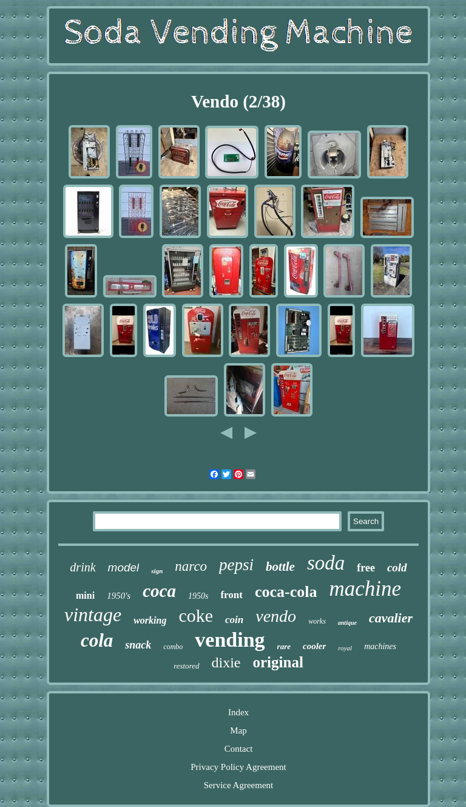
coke (195, 615)
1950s (198, 596)
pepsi (236, 565)
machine (365, 589)
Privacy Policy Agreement (238, 767)
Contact (239, 749)
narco (191, 566)
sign (157, 570)
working (149, 620)
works (317, 621)
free (366, 568)
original (278, 662)
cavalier (391, 617)
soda (326, 563)
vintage (92, 614)
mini (85, 595)
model (124, 567)
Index (238, 712)
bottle (280, 566)
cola (97, 640)
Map (238, 730)
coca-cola (286, 592)
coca (159, 591)
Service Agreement (239, 785)
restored (186, 665)
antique (347, 622)
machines (380, 646)
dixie (226, 662)
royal (345, 648)
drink (82, 567)
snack (138, 645)
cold (397, 567)
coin (234, 619)
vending (230, 639)
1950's (118, 596)
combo (173, 646)
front (231, 595)
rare (284, 646)
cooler (314, 646)
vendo (275, 616)
